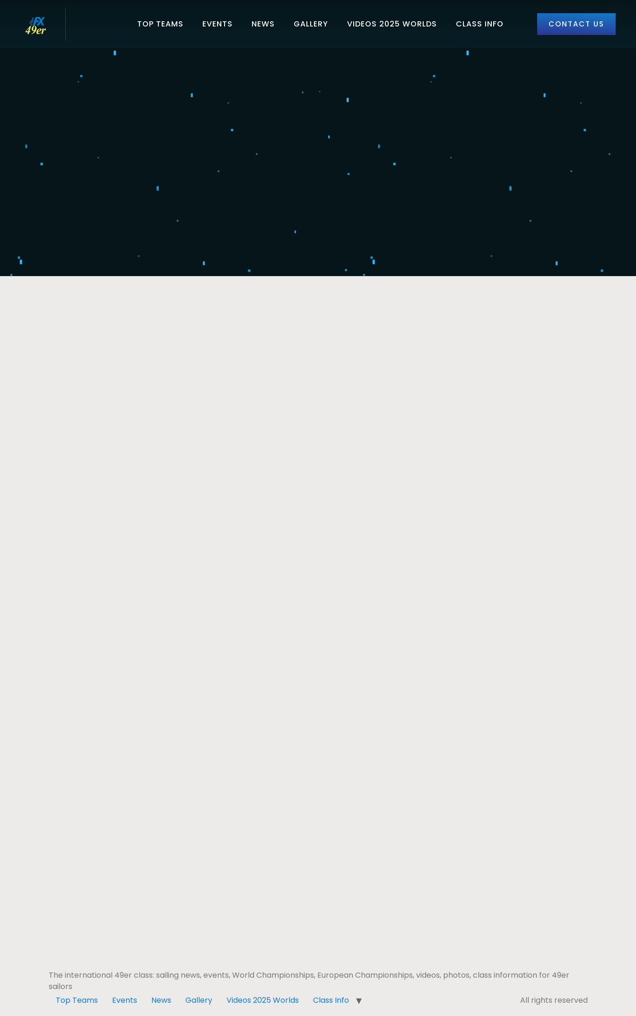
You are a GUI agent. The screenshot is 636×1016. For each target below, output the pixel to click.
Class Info (480, 23)
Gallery (311, 23)
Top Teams (160, 23)
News (263, 23)
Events (217, 23)
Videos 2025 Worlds (392, 23)
